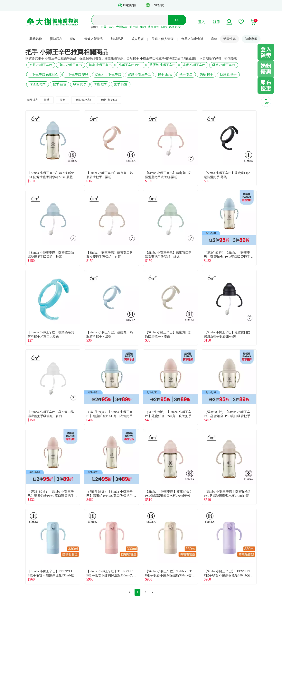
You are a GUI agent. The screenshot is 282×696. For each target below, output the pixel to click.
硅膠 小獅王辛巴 (194, 65)
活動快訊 (229, 39)
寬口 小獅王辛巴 (70, 65)
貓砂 (164, 27)
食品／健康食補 (192, 39)
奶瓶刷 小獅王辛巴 (108, 74)
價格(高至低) (109, 99)
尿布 (111, 27)
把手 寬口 (186, 74)
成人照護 (137, 39)
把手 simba (165, 74)
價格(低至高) (83, 99)
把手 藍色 (59, 84)
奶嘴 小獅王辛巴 (100, 65)
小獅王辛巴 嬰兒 (76, 74)
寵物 (214, 39)
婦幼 (73, 39)
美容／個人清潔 (163, 39)
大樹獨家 (122, 27)
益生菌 (133, 27)
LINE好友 (155, 5)
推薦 (47, 99)
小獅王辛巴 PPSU (131, 65)
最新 (62, 99)
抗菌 (104, 27)
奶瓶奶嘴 (175, 27)
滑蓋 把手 (100, 84)
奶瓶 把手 (206, 74)
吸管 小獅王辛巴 (223, 65)
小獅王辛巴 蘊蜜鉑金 (43, 74)
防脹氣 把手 (228, 74)
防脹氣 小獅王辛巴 (162, 65)
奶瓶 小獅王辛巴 (40, 65)
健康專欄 (251, 39)
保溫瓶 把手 (37, 84)
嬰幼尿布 (56, 39)
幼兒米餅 (153, 27)
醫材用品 (117, 39)
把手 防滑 (120, 84)
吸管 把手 (80, 84)
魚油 (143, 27)
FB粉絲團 (127, 5)
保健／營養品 (93, 39)
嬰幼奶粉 (35, 39)
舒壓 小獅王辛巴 (139, 74)
